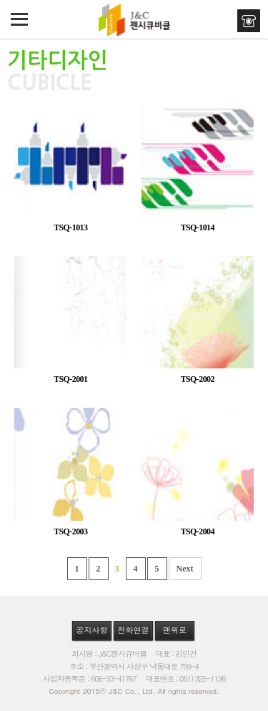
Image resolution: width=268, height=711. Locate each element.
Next (185, 569)
